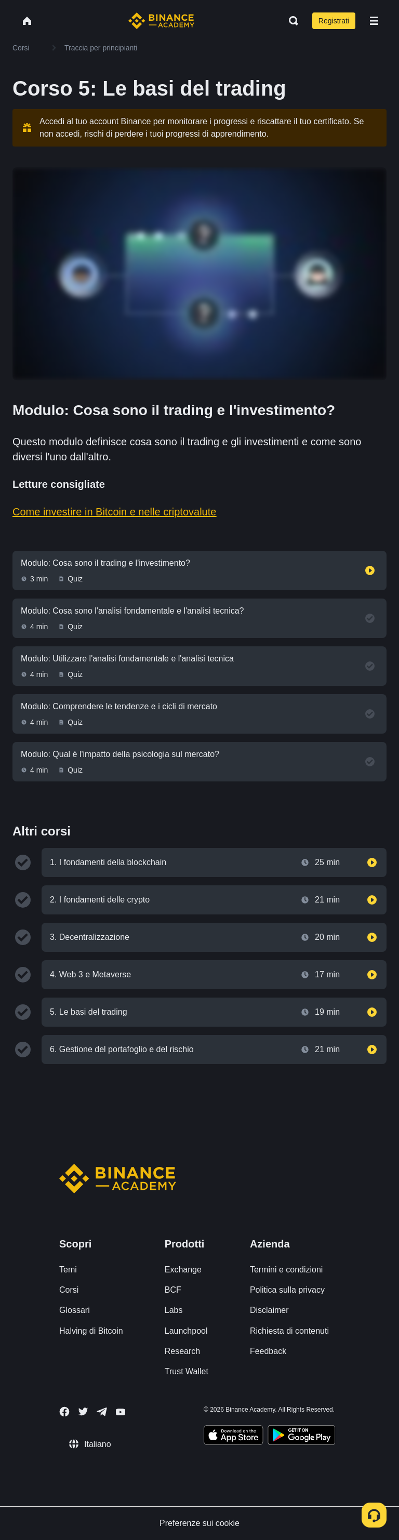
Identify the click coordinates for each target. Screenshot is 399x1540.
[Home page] (161, 20)
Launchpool (186, 1330)
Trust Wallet (186, 1371)
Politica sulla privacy (287, 1289)
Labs (174, 1310)
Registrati (333, 21)
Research (182, 1351)
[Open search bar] (290, 20)
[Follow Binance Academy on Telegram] (102, 1411)
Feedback (268, 1351)
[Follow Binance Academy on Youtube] (120, 1412)
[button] (374, 21)
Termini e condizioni (286, 1269)
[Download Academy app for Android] (301, 1436)
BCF (173, 1289)
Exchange (183, 1269)
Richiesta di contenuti (289, 1330)
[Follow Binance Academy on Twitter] (83, 1412)
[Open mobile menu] (374, 20)
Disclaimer (269, 1310)
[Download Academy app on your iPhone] (233, 1436)
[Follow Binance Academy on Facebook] (64, 1411)
